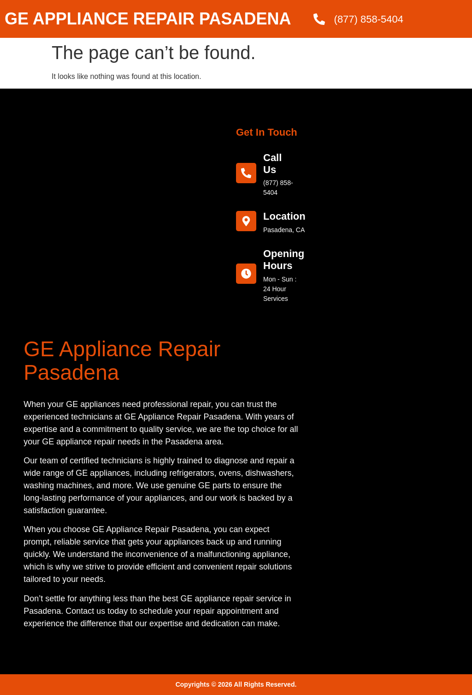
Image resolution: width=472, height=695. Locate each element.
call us (272, 163)
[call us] (246, 173)
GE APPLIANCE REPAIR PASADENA (148, 18)
